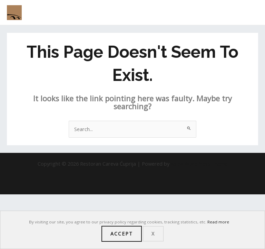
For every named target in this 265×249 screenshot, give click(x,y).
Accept (121, 233)
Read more (218, 221)
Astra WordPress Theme (199, 163)
